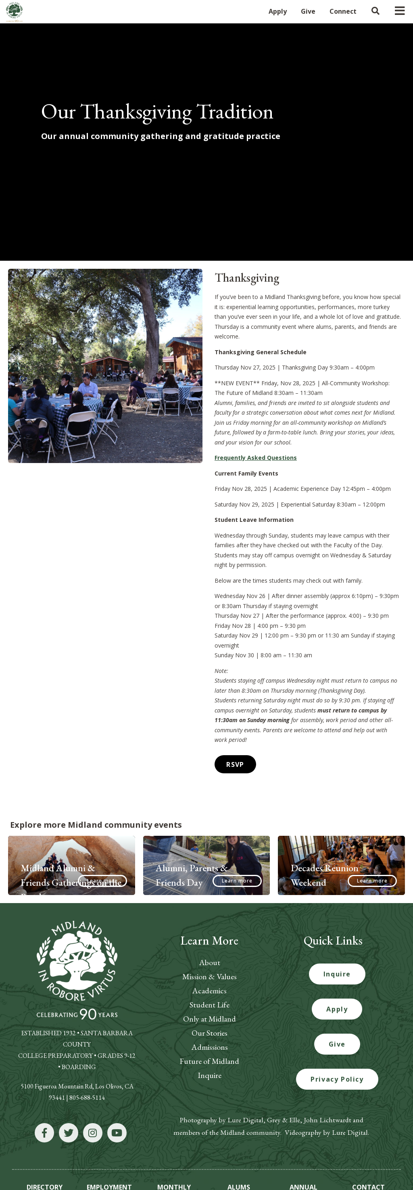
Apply (337, 970)
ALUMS (238, 1148)
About (209, 924)
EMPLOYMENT (109, 1148)
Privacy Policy (337, 1040)
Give (337, 1005)
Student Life (209, 966)
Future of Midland (209, 1023)
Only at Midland (209, 980)
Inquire (209, 1037)
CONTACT (368, 1148)
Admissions (209, 1008)
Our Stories (209, 994)
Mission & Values (209, 938)
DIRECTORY (45, 1148)
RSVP (233, 726)
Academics (209, 952)
